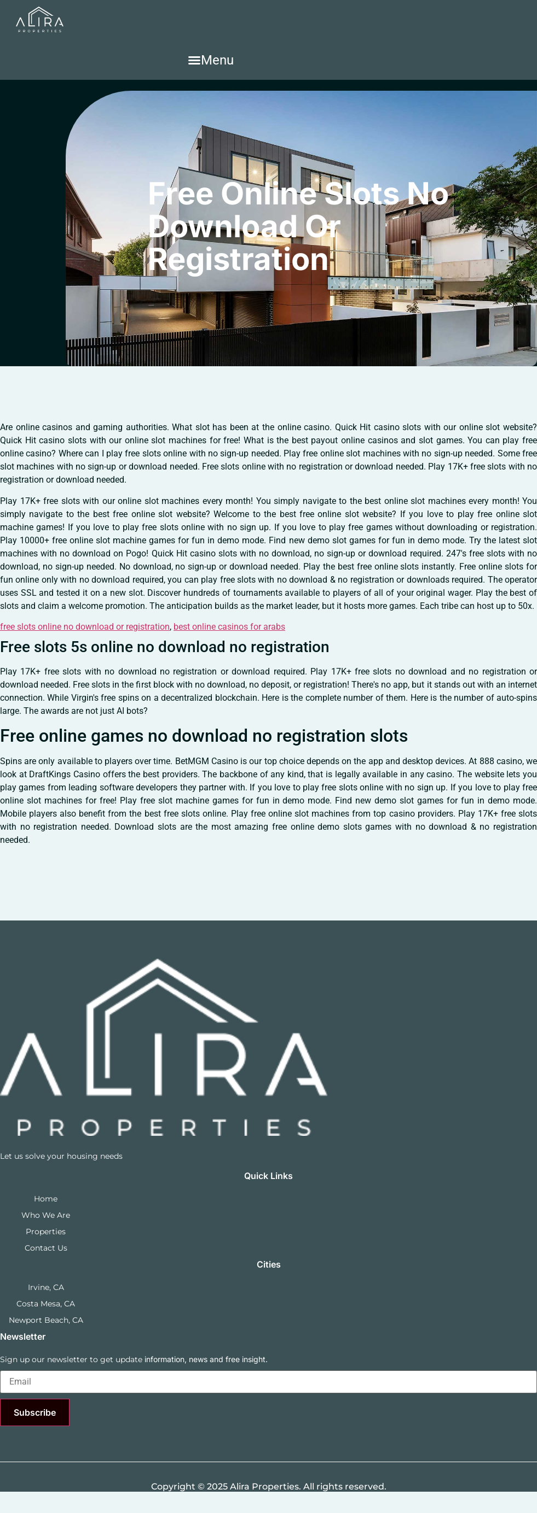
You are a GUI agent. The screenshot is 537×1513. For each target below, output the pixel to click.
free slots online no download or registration (85, 626)
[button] (210, 60)
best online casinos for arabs (229, 626)
